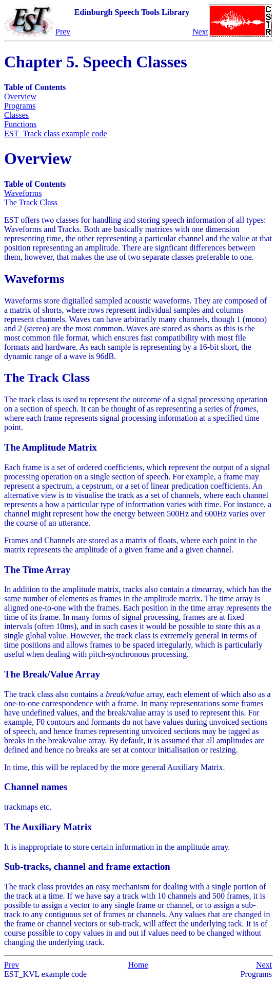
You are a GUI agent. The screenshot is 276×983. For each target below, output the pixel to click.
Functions (20, 124)
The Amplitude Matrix (50, 447)
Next (200, 31)
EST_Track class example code (55, 133)
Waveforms (23, 193)
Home (138, 964)
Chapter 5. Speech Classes (95, 61)
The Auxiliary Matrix (48, 826)
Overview (20, 96)
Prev (62, 31)
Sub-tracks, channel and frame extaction (87, 866)
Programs (19, 105)
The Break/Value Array (52, 674)
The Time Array (37, 569)
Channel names (35, 786)
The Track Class (30, 202)
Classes (16, 115)
